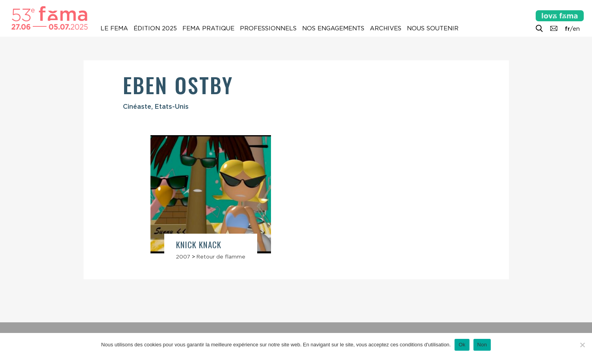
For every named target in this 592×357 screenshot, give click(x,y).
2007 (183, 256)
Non (482, 345)
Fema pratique (208, 28)
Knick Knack (199, 244)
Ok (461, 345)
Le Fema (114, 28)
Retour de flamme (221, 256)
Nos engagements (333, 28)
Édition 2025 (155, 28)
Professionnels (268, 28)
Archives (385, 28)
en (576, 28)
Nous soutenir (432, 28)
